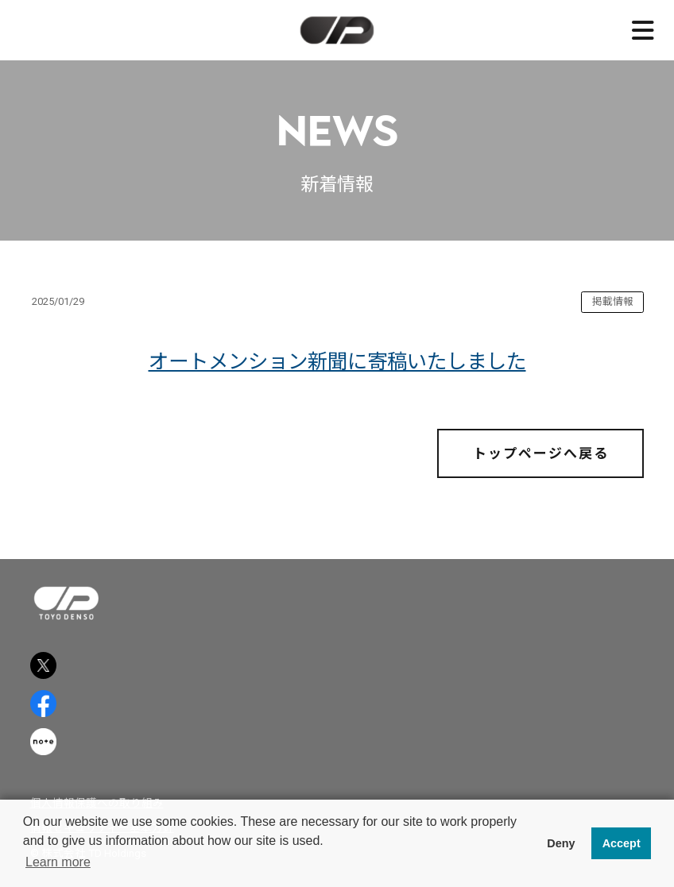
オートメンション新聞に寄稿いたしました (337, 361)
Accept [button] (621, 843)
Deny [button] (561, 843)
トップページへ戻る (541, 453)
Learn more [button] (58, 862)
